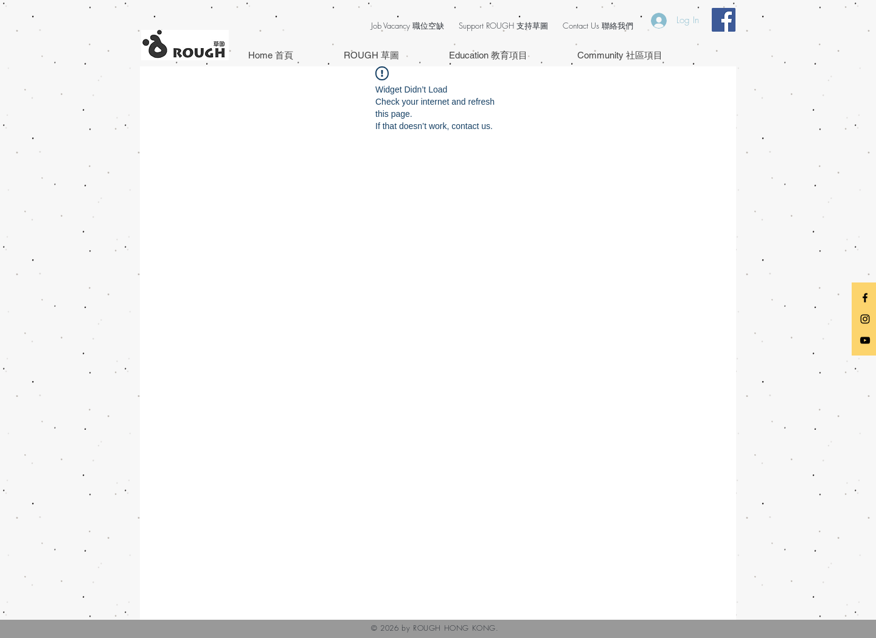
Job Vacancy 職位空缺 (407, 25)
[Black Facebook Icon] (865, 298)
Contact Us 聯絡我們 (598, 25)
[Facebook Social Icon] (723, 20)
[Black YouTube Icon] (865, 340)
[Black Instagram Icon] (865, 319)
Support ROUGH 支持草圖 (503, 25)
